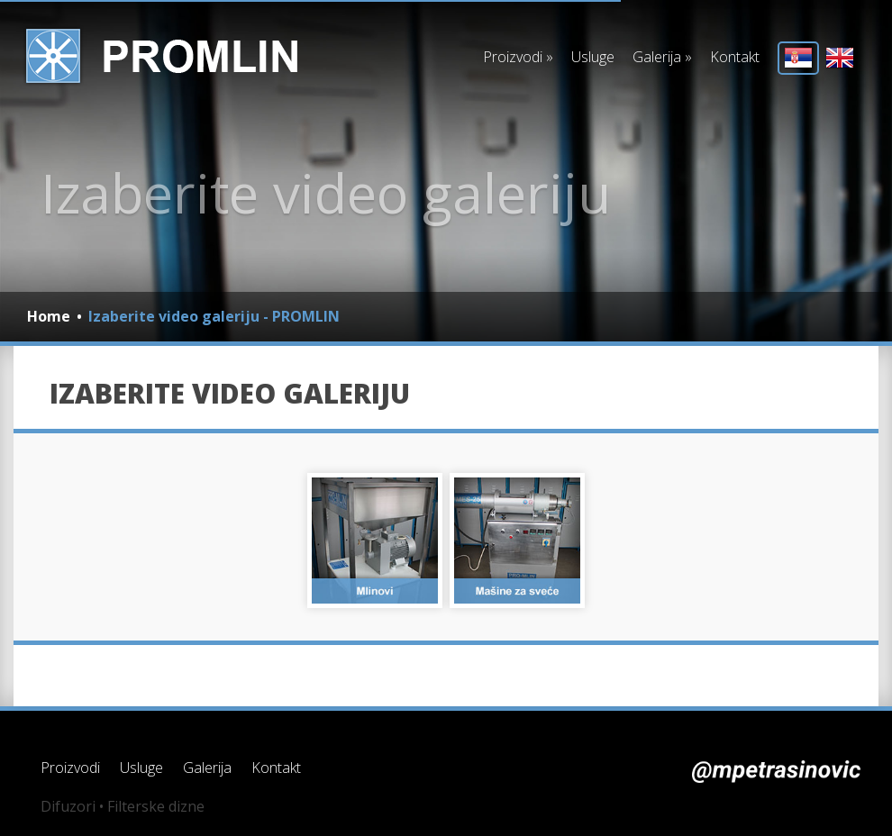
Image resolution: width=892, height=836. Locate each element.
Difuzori (68, 806)
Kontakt (735, 57)
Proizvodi (518, 57)
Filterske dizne (156, 806)
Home (48, 316)
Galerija (662, 57)
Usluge (592, 57)
